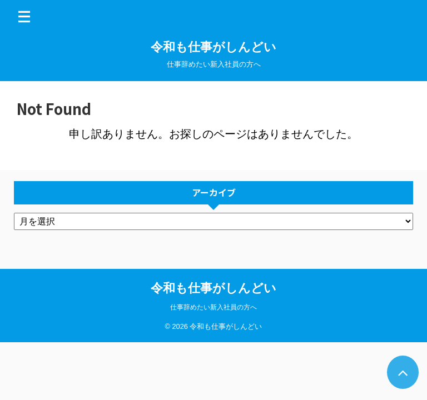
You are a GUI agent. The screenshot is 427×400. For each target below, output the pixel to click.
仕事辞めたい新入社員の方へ (213, 307)
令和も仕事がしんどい (213, 47)
